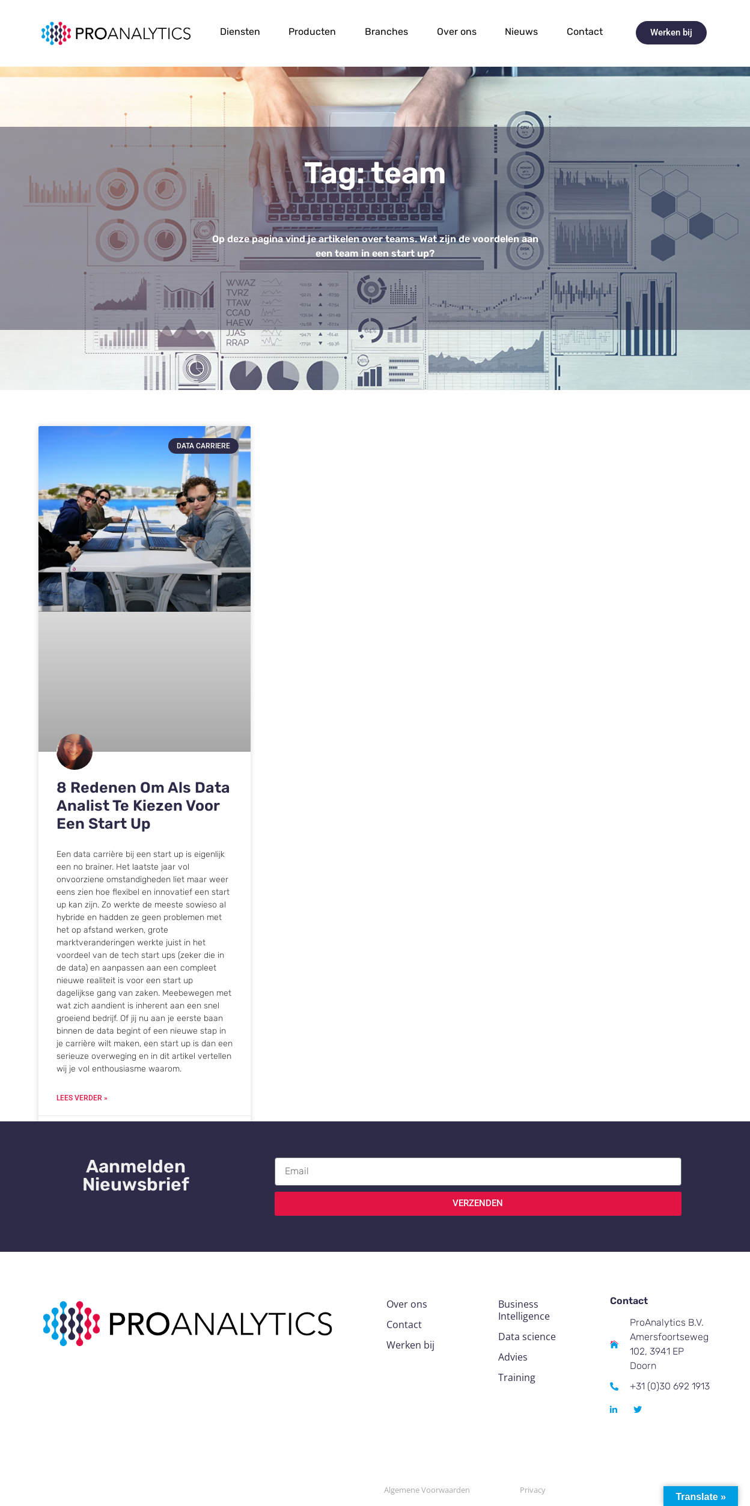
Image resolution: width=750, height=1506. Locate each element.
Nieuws (521, 31)
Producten (312, 31)
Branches (386, 31)
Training (516, 1377)
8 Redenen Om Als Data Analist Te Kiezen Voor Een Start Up (143, 805)
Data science (527, 1336)
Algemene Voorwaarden (427, 1489)
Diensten (240, 31)
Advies (513, 1357)
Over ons (457, 31)
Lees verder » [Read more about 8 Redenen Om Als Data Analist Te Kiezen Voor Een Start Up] (82, 1098)
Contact (585, 31)
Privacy (533, 1489)
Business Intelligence (524, 1310)
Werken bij (410, 1345)
